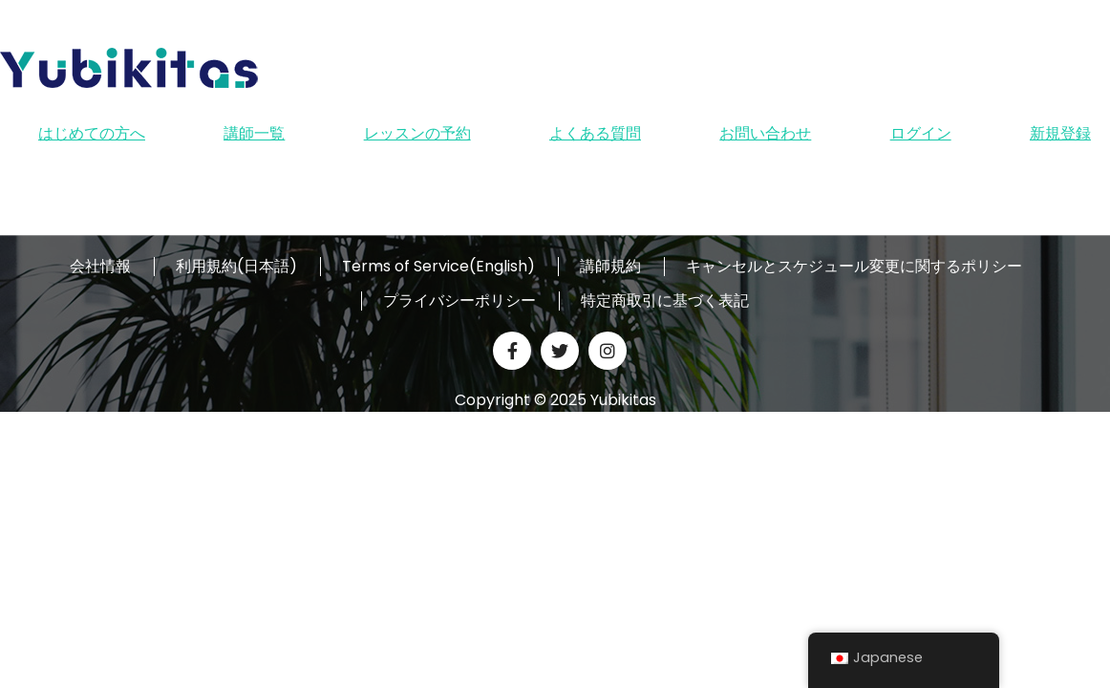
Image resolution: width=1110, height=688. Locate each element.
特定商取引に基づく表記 (665, 301)
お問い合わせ (765, 133)
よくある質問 (595, 133)
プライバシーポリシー (459, 301)
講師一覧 (254, 133)
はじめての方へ (91, 133)
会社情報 (100, 266)
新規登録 (1060, 133)
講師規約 (610, 266)
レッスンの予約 (417, 133)
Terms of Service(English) (438, 266)
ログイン (920, 133)
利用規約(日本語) (236, 266)
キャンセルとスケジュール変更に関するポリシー (854, 266)
